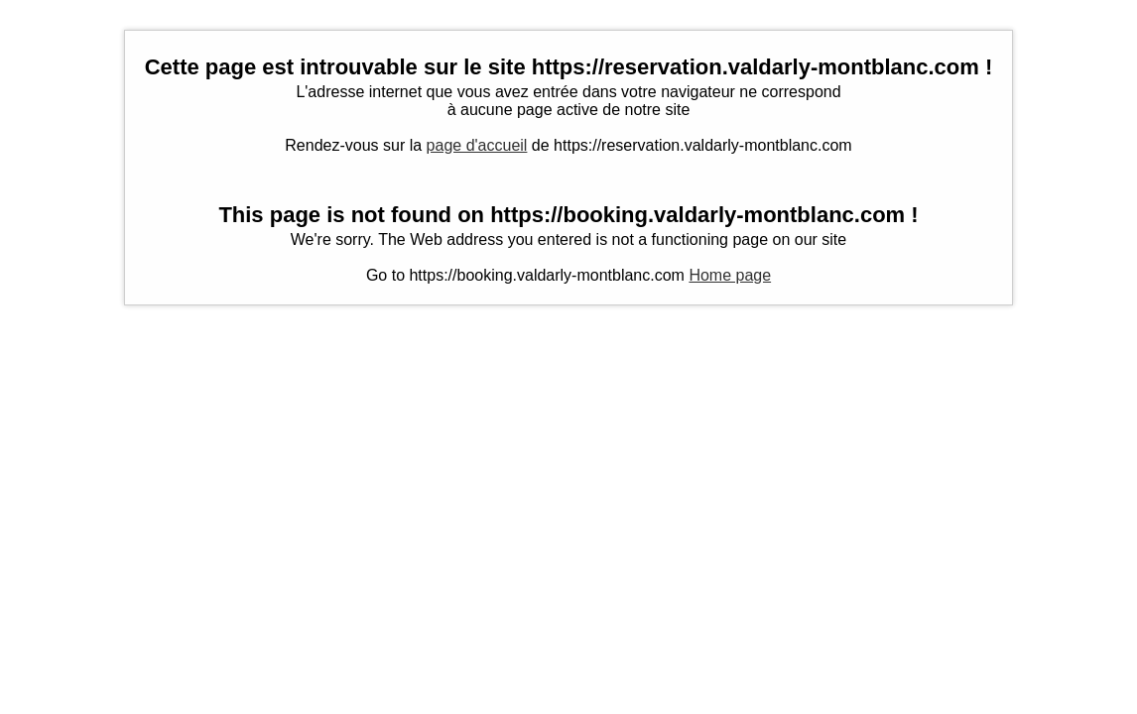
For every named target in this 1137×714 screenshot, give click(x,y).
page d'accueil (477, 145)
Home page (730, 275)
